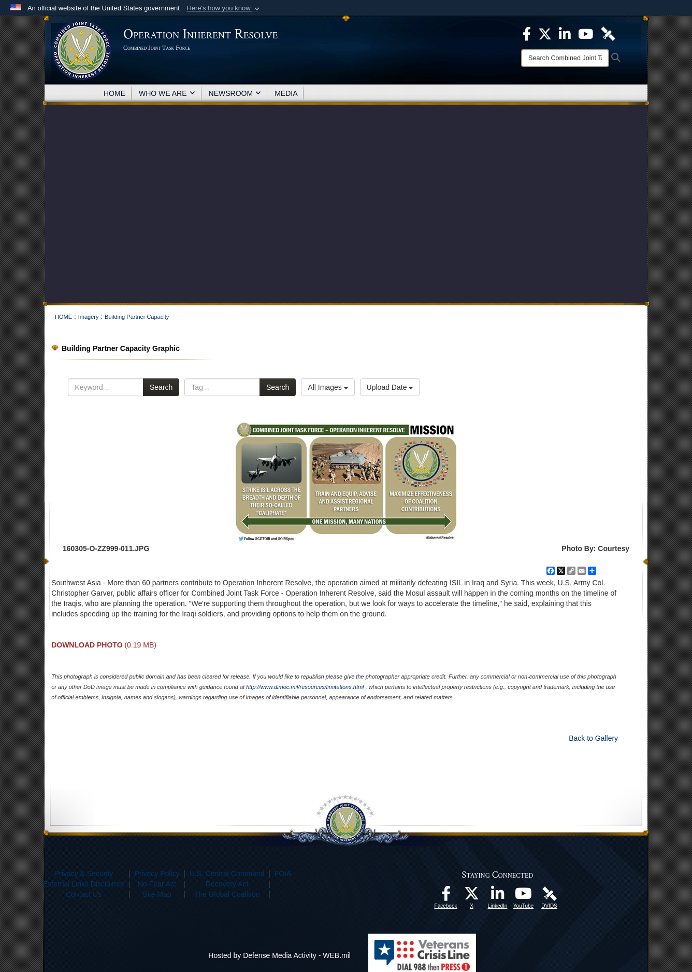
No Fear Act (157, 884)
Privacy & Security (83, 873)
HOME (114, 93)
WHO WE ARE (167, 93)
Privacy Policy (156, 873)
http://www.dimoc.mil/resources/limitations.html (305, 687)
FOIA (283, 873)
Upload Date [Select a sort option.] (390, 387)
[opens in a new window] (446, 896)
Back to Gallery (593, 738)
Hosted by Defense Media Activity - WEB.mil (279, 955)
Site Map (156, 894)
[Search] (565, 58)
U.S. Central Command (227, 873)
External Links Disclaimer (83, 884)
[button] (224, 8)
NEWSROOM (235, 93)
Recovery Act (227, 884)
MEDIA (286, 93)
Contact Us (84, 894)
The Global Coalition (227, 894)
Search (161, 387)
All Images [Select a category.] (328, 387)
